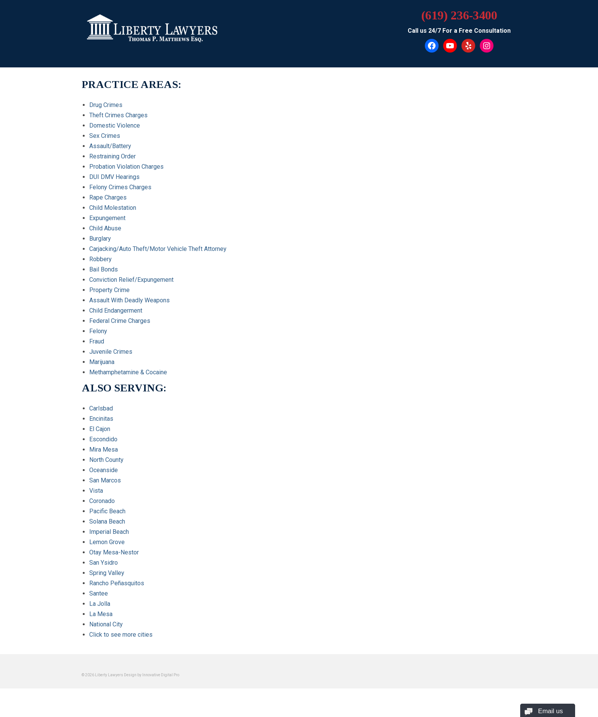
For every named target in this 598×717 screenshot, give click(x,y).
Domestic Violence (114, 125)
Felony (98, 331)
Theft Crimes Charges (118, 115)
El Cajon (99, 429)
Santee (98, 593)
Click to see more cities (121, 634)
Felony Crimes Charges (120, 187)
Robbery (100, 259)
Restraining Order (112, 156)
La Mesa (101, 614)
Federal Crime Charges (119, 320)
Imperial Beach (109, 531)
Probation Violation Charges (126, 166)
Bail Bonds (103, 269)
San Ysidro (103, 562)
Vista (96, 490)
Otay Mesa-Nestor (114, 552)
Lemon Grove (107, 542)
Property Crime (109, 290)
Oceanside (103, 470)
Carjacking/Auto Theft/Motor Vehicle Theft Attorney (158, 248)
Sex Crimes (104, 135)
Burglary (100, 238)
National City (106, 624)
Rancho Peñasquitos (116, 583)
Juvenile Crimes (110, 351)
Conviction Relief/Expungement (131, 279)
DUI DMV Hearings (114, 176)
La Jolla (99, 603)
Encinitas (101, 418)
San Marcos (105, 480)
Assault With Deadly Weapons (129, 300)
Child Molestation (112, 207)
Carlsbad (101, 408)
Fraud (96, 341)
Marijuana (101, 362)
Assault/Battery (110, 146)
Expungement (107, 218)
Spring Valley (106, 572)
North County (106, 459)
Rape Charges (108, 197)
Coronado (102, 501)
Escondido (103, 439)
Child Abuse (105, 228)
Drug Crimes (105, 105)
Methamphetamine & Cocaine (128, 372)
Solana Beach (107, 521)
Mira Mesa (103, 449)
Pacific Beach (107, 511)
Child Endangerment (115, 310)
